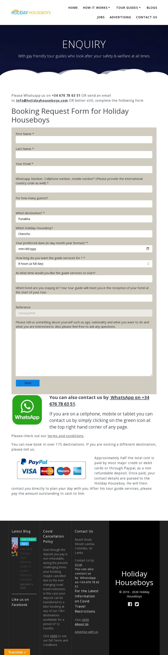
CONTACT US (146, 17)
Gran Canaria (28, 539)
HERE (53, 636)
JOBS (101, 17)
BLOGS (152, 8)
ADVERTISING (120, 17)
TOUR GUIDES (127, 8)
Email (78, 565)
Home (73, 8)
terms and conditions (66, 436)
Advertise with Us (86, 632)
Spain (24, 543)
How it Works (95, 8)
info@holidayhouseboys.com (42, 100)
